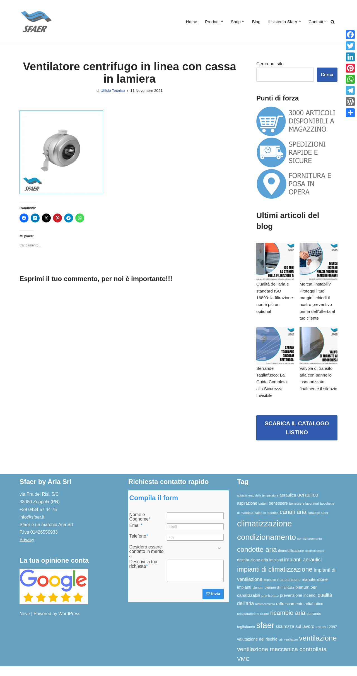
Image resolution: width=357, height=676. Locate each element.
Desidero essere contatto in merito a (146, 561)
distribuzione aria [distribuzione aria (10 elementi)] (252, 570)
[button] (218, 22)
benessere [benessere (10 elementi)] (278, 513)
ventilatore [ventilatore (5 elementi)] (291, 649)
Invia (213, 603)
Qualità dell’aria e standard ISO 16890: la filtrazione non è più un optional (273, 300)
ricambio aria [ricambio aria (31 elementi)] (287, 622)
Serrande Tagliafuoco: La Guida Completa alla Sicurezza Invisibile (272, 389)
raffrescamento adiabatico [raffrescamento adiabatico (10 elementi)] (299, 614)
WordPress (69, 623)
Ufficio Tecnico (112, 91)
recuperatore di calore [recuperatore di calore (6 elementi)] (253, 623)
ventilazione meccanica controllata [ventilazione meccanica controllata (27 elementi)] (282, 659)
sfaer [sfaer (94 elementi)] (265, 634)
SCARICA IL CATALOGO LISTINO (297, 437)
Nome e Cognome (140, 526)
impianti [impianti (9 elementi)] (276, 570)
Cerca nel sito (270, 64)
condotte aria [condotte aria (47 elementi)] (257, 559)
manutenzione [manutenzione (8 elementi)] (289, 589)
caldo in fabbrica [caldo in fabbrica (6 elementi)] (267, 522)
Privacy (27, 549)
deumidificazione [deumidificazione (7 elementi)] (291, 561)
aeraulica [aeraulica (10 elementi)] (287, 505)
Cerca (327, 75)
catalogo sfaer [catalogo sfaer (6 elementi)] (318, 522)
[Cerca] (333, 22)
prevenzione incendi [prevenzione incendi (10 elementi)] (298, 605)
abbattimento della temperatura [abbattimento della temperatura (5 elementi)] (257, 505)
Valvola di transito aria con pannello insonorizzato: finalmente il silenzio (317, 389)
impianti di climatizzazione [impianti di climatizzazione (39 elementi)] (275, 579)
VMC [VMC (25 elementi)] (243, 668)
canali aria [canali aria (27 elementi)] (293, 521)
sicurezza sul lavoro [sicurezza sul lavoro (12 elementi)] (295, 636)
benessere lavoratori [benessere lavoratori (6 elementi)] (304, 513)
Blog (253, 22)
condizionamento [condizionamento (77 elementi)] (266, 547)
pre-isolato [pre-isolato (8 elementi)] (270, 605)
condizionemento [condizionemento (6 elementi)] (309, 548)
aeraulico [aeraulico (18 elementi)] (307, 505)
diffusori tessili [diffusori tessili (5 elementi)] (314, 560)
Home (186, 22)
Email (135, 535)
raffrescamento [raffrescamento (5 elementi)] (265, 614)
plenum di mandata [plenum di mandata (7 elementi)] (279, 598)
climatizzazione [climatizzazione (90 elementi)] (264, 533)
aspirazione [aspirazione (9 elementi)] (247, 513)
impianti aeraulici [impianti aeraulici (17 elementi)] (303, 569)
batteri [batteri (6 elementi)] (262, 513)
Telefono (138, 546)
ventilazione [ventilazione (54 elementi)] (318, 648)
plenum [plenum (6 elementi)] (257, 597)
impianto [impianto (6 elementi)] (270, 589)
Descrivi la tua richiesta (143, 573)
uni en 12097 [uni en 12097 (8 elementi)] (326, 636)
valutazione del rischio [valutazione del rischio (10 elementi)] (257, 649)
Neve (25, 623)
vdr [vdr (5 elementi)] (281, 649)
